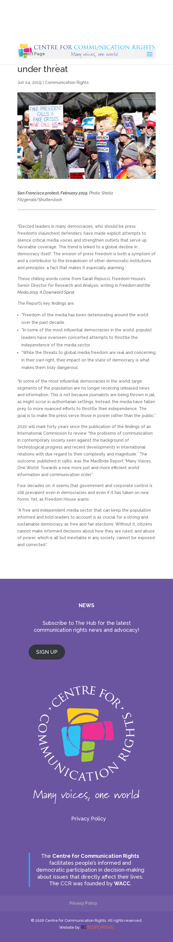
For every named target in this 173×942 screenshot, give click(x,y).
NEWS (86, 605)
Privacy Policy (88, 819)
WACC (122, 883)
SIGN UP (47, 652)
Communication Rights (67, 82)
